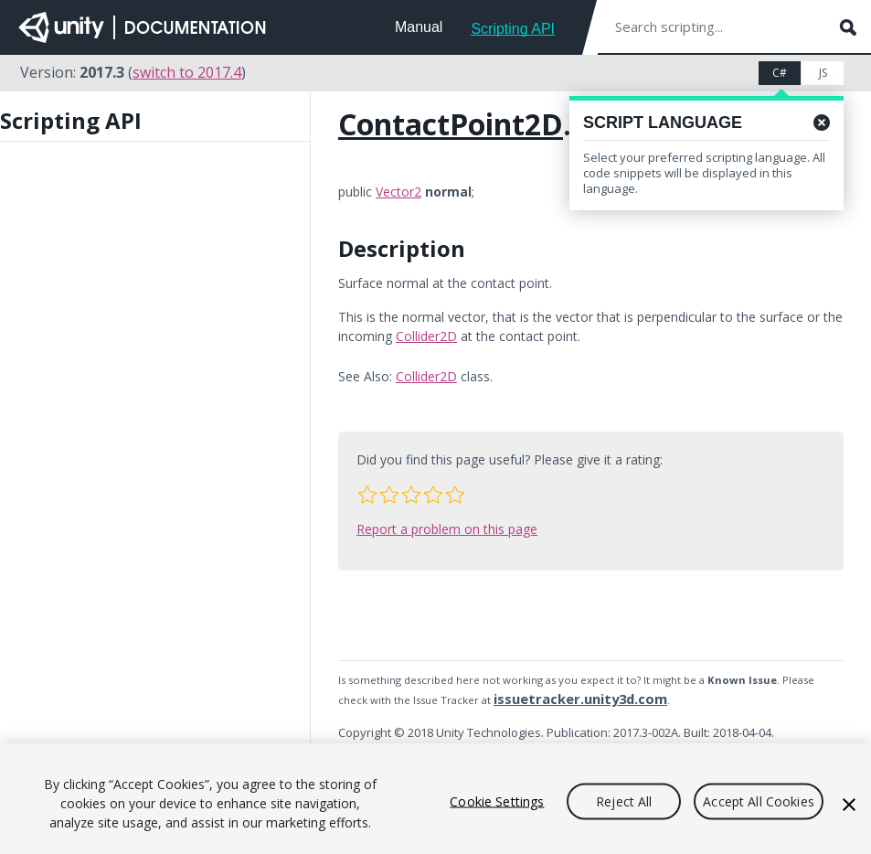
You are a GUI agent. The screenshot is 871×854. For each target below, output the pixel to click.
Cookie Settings (497, 800)
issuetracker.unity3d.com (580, 698)
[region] (435, 798)
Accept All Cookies (758, 800)
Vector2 (398, 191)
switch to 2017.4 (187, 72)
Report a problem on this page (446, 529)
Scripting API (513, 29)
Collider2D (426, 336)
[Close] (849, 805)
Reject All (624, 800)
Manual (418, 27)
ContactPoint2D (450, 124)
